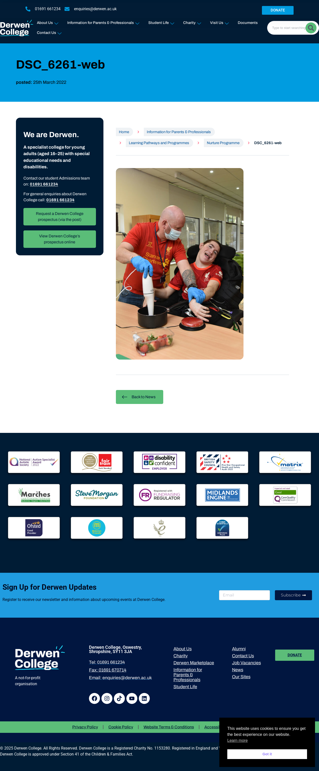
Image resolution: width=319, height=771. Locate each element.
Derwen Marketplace (193, 662)
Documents (248, 23)
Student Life (161, 22)
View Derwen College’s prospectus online (59, 239)
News (237, 669)
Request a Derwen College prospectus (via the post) (59, 216)
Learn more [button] (237, 740)
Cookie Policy (120, 727)
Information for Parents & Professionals (103, 22)
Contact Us (49, 32)
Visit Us (219, 22)
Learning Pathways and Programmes (159, 143)
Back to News (139, 397)
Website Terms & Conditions (169, 727)
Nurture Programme (223, 143)
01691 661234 (44, 184)
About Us (47, 22)
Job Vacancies (246, 662)
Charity (192, 22)
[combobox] (293, 28)
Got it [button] (267, 754)
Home (124, 132)
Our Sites (241, 676)
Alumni (239, 648)
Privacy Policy (85, 727)
